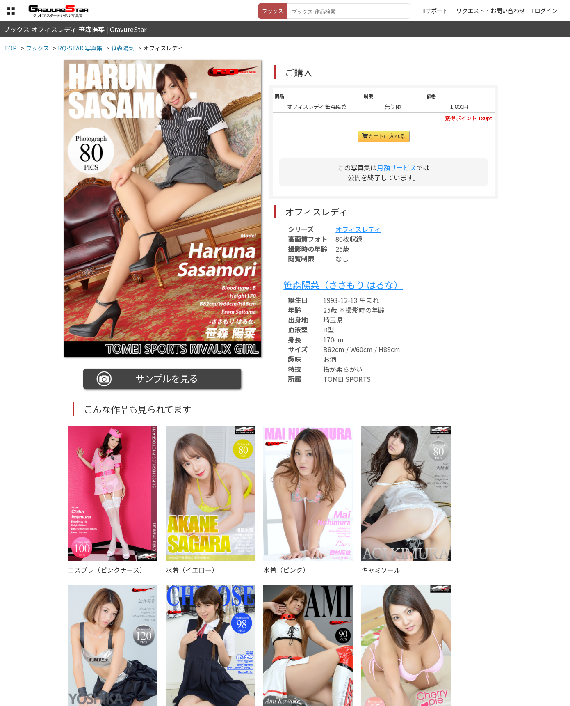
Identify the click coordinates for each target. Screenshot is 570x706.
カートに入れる (383, 136)
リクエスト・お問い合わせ (489, 10)
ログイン (545, 10)
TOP (163, 665)
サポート (435, 10)
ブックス (272, 11)
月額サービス (396, 167)
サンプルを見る (147, 379)
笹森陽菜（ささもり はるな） (343, 284)
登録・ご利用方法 (279, 665)
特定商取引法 (229, 665)
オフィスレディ (358, 229)
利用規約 (191, 665)
